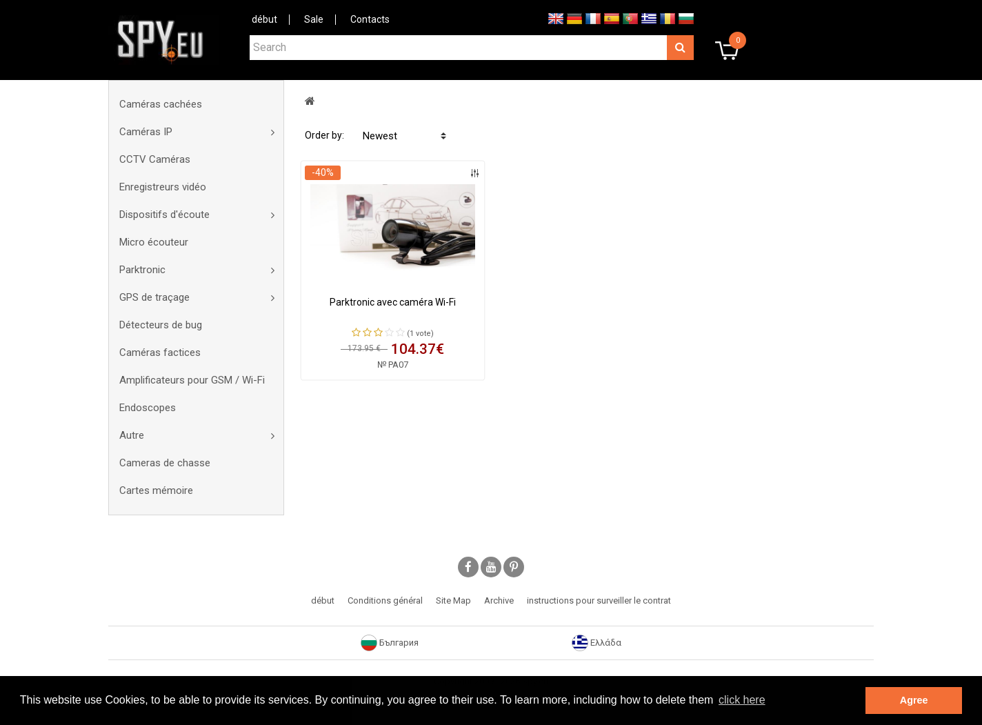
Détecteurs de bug (160, 325)
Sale (313, 19)
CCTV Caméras (154, 159)
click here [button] (742, 700)
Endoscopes (147, 407)
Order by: (324, 135)
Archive (499, 600)
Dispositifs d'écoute (164, 214)
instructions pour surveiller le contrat (599, 600)
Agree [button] (914, 700)
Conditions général (385, 600)
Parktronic (142, 270)
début (264, 19)
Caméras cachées (160, 104)
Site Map (453, 600)
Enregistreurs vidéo (162, 187)
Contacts (370, 19)
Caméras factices (160, 352)
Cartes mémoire (156, 490)
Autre (131, 435)
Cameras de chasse (164, 463)
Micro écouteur (153, 242)
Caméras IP (145, 132)
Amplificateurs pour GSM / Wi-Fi (192, 380)
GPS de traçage (154, 297)
